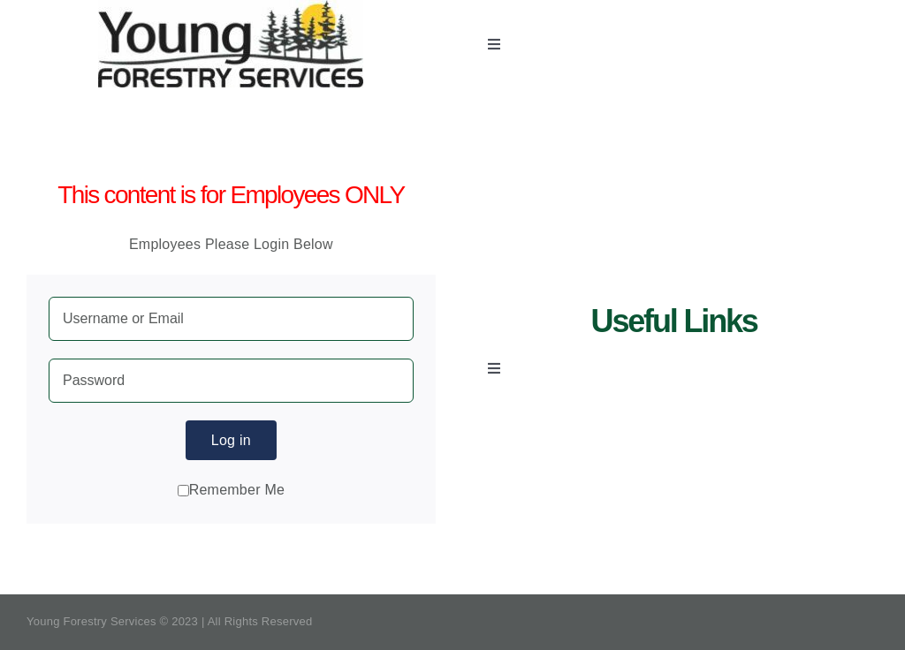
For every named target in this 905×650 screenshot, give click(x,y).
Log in (231, 440)
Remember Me (231, 489)
